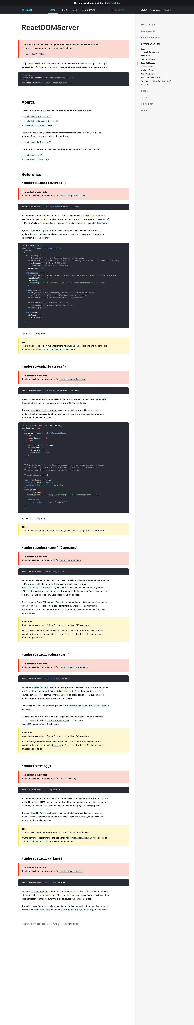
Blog (75, 10)
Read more (102, 223)
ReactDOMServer (148, 63)
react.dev (71, 44)
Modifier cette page (72, 924)
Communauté (88, 10)
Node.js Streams (85, 110)
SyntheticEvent (146, 70)
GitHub (167, 10)
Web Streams (83, 132)
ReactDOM (145, 56)
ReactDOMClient (147, 59)
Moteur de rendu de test (150, 77)
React (143, 49)
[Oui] (54, 923)
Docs (53, 11)
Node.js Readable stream (83, 580)
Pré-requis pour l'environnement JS (155, 81)
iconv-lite (56, 634)
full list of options (37, 333)
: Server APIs (36, 54)
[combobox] (124, 10)
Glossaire (144, 85)
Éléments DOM (147, 67)
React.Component (151, 52)
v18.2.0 (144, 10)
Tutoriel (64, 10)
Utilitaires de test (147, 74)
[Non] (57, 923)
